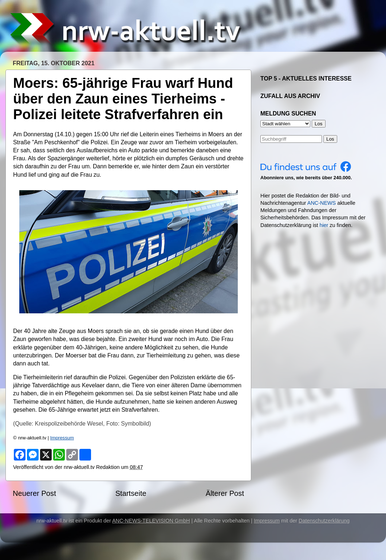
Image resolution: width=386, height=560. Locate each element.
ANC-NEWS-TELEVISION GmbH (151, 521)
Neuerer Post (34, 493)
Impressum (62, 437)
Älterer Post (225, 493)
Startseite (130, 493)
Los (330, 139)
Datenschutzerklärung (324, 521)
